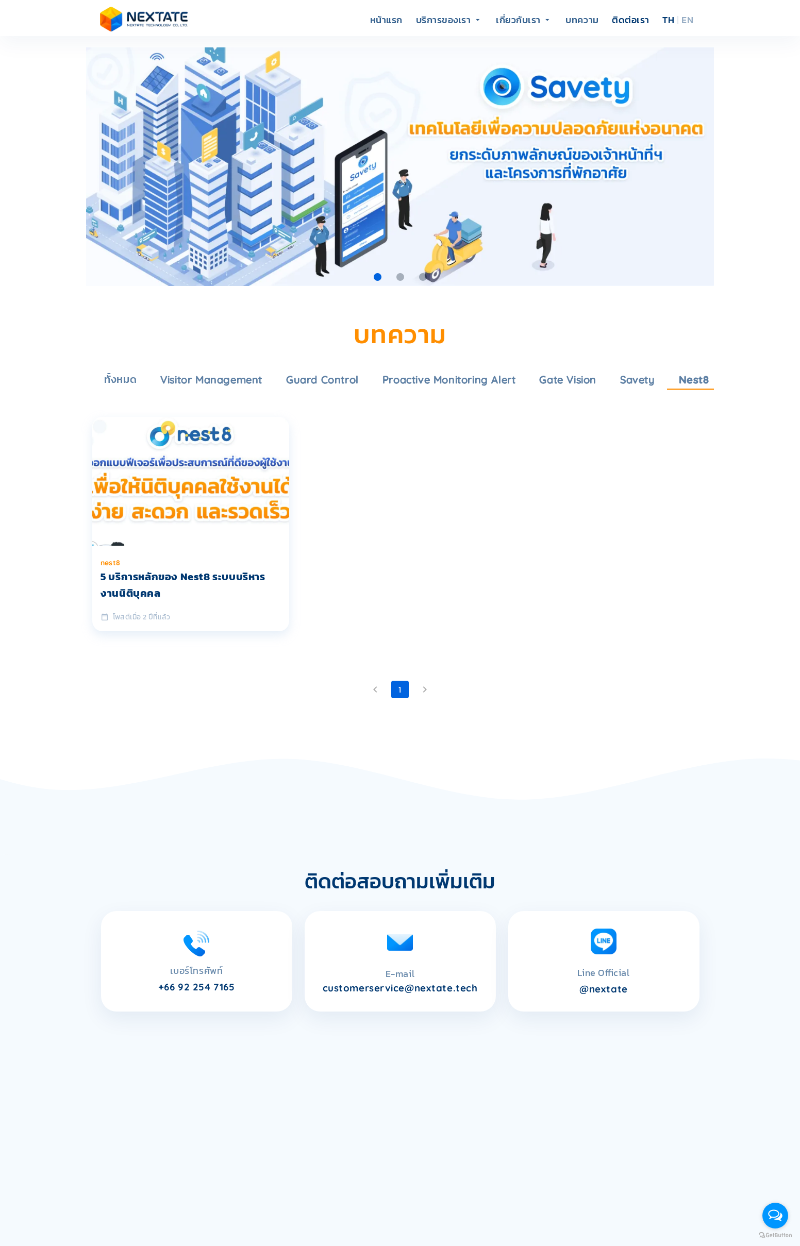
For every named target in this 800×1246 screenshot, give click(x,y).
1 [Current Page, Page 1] (399, 689)
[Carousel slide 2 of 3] (400, 277)
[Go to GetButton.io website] (775, 1235)
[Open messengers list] (775, 1215)
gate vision (567, 379)
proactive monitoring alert (449, 379)
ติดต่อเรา (630, 20)
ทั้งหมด (120, 379)
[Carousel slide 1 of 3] (377, 277)
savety (637, 379)
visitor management (211, 379)
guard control (322, 379)
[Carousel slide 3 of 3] (422, 277)
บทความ (581, 20)
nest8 (694, 379)
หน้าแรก (386, 20)
